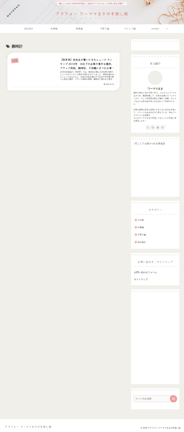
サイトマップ (141, 279)
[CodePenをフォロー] (153, 127)
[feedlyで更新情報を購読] (158, 127)
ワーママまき (155, 88)
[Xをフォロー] (148, 127)
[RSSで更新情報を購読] (162, 127)
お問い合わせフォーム (145, 272)
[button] (173, 398)
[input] (153, 398)
